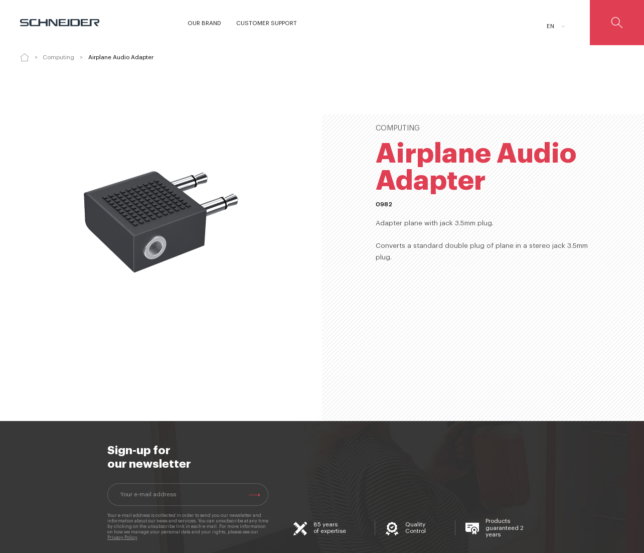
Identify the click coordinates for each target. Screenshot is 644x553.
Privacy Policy (122, 537)
